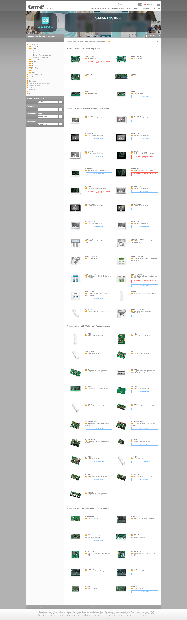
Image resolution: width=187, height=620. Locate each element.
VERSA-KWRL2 (90, 239)
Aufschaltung (32, 106)
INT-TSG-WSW (136, 221)
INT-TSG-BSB (136, 204)
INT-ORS (134, 369)
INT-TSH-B (135, 134)
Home (68, 41)
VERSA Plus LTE (137, 56)
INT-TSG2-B (135, 151)
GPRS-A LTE (89, 569)
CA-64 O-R (89, 492)
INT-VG (87, 587)
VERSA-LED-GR (137, 274)
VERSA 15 (135, 74)
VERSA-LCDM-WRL (138, 309)
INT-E (133, 351)
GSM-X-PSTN (136, 552)
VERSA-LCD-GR (137, 257)
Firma (146, 8)
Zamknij (152, 612)
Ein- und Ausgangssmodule (99, 326)
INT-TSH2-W (89, 186)
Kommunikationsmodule (98, 509)
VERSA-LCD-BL (91, 274)
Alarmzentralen (101, 41)
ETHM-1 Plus (90, 516)
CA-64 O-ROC (136, 474)
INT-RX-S (88, 309)
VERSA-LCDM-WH (137, 239)
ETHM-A (134, 516)
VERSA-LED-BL (91, 292)
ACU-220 (134, 334)
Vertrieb (125, 8)
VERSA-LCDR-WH (91, 257)
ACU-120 (134, 387)
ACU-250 (134, 457)
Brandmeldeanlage (34, 114)
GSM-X (87, 534)
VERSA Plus (89, 56)
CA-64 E (134, 439)
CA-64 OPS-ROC (137, 422)
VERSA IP (88, 74)
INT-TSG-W (89, 116)
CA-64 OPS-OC (90, 422)
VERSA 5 (134, 92)
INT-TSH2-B (135, 169)
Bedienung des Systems (98, 108)
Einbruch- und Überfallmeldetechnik (41, 36)
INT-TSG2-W (89, 169)
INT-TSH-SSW (136, 186)
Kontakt (156, 8)
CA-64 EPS (135, 404)
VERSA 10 (89, 92)
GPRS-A (134, 569)
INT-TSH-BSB (90, 204)
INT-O (87, 369)
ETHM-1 (134, 587)
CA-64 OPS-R (90, 439)
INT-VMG (88, 387)
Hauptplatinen (94, 49)
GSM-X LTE (135, 534)
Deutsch (149, 4)
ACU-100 (88, 457)
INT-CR (133, 292)
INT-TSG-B (89, 134)
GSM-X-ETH (89, 552)
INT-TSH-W (89, 151)
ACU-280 (88, 334)
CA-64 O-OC (89, 474)
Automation (31, 121)
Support (136, 8)
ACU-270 (88, 404)
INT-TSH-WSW (136, 116)
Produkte (113, 8)
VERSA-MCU (90, 351)
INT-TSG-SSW (90, 221)
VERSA (84, 49)
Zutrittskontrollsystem (35, 98)
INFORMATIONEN (98, 8)
